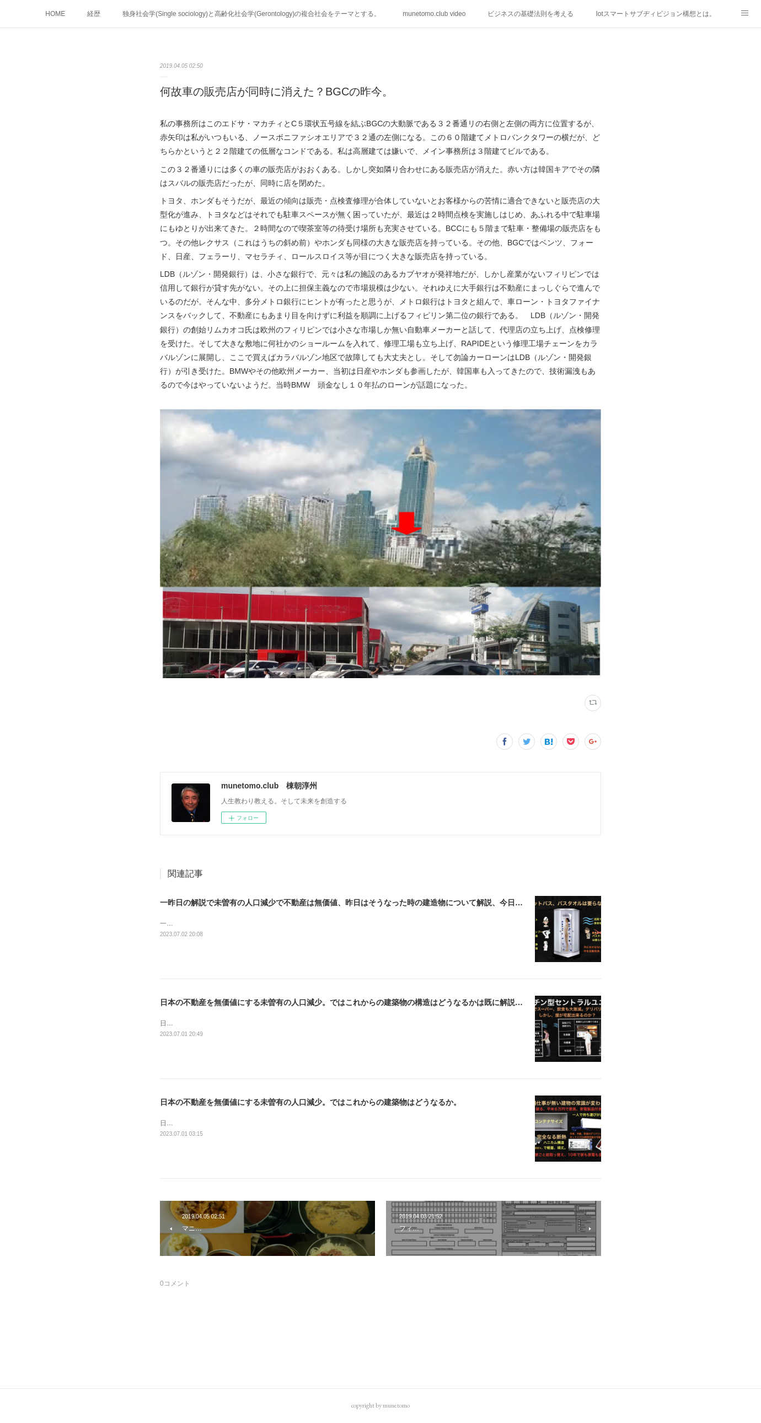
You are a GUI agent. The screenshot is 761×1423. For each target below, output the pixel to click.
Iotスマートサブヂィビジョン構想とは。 (655, 14)
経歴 (93, 14)
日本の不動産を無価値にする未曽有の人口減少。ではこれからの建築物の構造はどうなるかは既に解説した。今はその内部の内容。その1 (397, 1002)
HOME (55, 14)
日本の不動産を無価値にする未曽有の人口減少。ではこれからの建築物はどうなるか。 (310, 1102)
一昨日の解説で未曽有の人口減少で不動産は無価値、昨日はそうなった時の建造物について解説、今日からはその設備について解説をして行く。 (411, 902)
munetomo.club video (434, 14)
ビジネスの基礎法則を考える (530, 14)
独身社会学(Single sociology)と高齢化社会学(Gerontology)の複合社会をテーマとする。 (251, 14)
